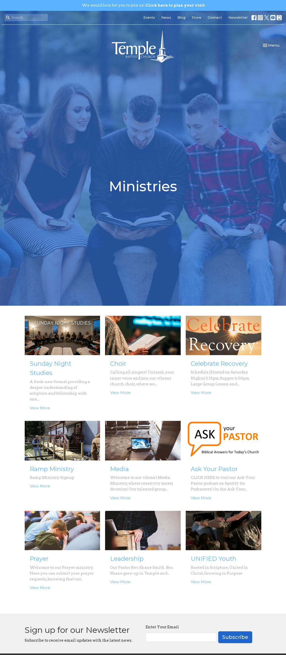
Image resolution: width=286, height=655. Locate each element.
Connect (215, 17)
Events (149, 17)
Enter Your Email (162, 627)
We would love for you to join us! (144, 5)
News (166, 17)
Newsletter (238, 17)
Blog (181, 17)
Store (196, 17)
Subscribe (235, 637)
